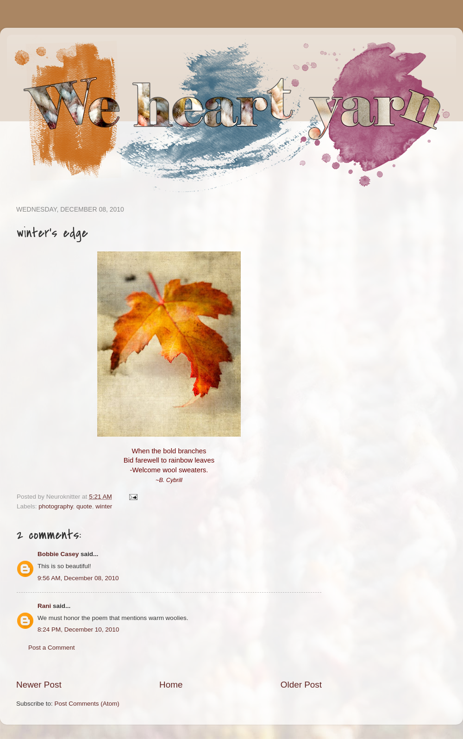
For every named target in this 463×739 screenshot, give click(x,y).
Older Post (301, 684)
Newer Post (39, 684)
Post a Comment (51, 647)
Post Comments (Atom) (87, 703)
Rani (44, 605)
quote (84, 506)
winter (103, 506)
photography (55, 506)
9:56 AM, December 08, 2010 (78, 578)
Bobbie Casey (58, 554)
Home (170, 684)
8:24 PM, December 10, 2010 (78, 629)
